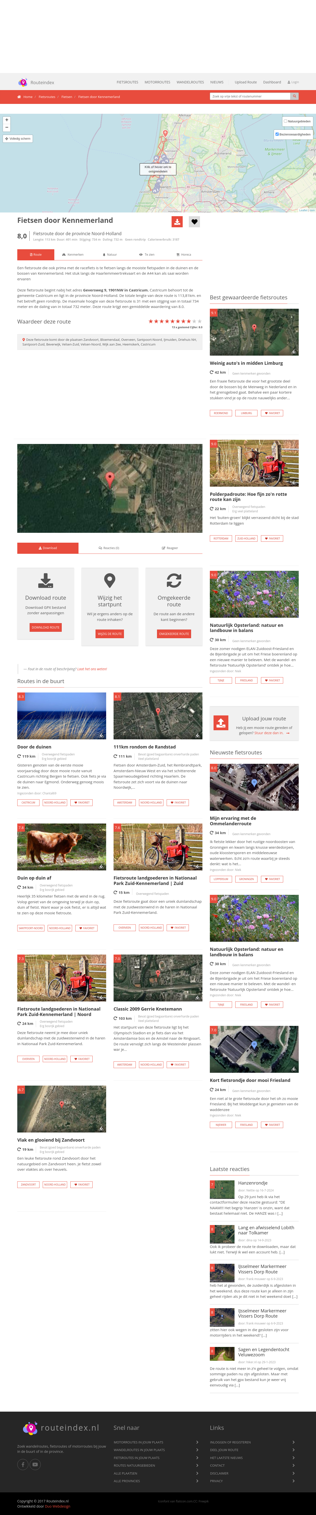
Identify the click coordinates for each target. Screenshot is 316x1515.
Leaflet (303, 210)
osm (312, 210)
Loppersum (221, 879)
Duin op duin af (34, 878)
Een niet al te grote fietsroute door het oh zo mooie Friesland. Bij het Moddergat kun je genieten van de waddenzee (254, 1107)
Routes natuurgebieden (134, 1465)
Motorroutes (157, 82)
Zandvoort (28, 1184)
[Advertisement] (158, 36)
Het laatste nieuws (226, 1458)
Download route (45, 627)
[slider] (175, 321)
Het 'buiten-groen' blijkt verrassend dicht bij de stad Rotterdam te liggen (254, 520)
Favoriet (81, 802)
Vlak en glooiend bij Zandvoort (51, 1140)
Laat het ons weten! (92, 669)
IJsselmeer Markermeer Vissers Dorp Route (262, 1269)
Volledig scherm (20, 138)
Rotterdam (221, 538)
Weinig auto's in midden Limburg (246, 363)
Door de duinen (34, 747)
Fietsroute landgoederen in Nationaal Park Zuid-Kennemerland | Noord (58, 1011)
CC (195, 1501)
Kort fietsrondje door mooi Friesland (250, 1080)
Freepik (203, 1501)
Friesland (246, 680)
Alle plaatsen (125, 1473)
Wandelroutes (190, 82)
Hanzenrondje (253, 1183)
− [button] (6, 128)
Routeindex (33, 82)
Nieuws (216, 82)
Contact (217, 1465)
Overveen (124, 927)
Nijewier (221, 1125)
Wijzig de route (110, 634)
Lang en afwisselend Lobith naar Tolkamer (266, 1230)
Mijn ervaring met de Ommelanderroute (233, 820)
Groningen (246, 879)
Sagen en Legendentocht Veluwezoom (263, 1352)
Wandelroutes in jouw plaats (139, 1450)
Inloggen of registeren (230, 1442)
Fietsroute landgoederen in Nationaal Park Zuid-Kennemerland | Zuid (155, 880)
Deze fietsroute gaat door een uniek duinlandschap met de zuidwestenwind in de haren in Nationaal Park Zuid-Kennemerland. (158, 907)
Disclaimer (219, 1473)
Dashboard (272, 82)
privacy (216, 1481)
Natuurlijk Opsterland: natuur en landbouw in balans (246, 627)
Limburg (246, 413)
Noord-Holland (105, 295)
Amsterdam (124, 802)
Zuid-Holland (246, 538)
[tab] (35, 254)
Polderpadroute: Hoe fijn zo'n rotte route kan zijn (248, 496)
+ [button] (6, 120)
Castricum (138, 290)
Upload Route (246, 82)
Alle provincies (127, 1481)
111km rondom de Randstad (145, 747)
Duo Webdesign (57, 1506)
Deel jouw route (224, 1450)
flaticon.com (184, 1501)
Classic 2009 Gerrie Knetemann (148, 1009)
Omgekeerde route (174, 634)
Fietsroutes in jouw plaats (136, 1458)
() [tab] (109, 548)
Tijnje (221, 680)
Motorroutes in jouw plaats (138, 1442)
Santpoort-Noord (31, 928)
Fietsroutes (127, 82)
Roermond (221, 413)
